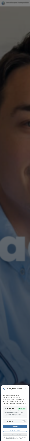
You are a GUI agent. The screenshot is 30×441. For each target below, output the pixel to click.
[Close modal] (25, 388)
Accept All (15, 426)
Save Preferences (15, 430)
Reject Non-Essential (15, 434)
